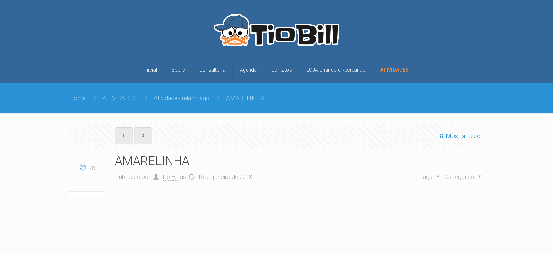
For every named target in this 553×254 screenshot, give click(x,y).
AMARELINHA (245, 98)
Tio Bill (170, 176)
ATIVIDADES (120, 98)
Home (77, 98)
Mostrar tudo (458, 135)
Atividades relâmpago (181, 98)
